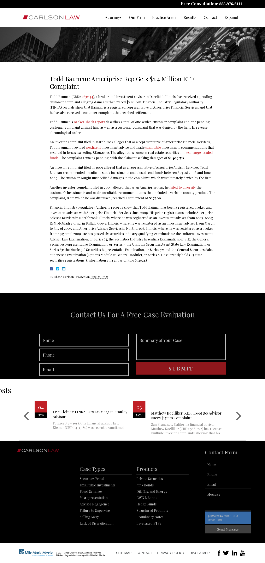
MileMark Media (97, 555)
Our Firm (137, 17)
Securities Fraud (92, 499)
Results (190, 17)
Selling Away (89, 537)
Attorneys (113, 17)
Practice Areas (164, 17)
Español (231, 17)
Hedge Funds (146, 524)
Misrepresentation (94, 518)
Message (242, 500)
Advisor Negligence (94, 524)
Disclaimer (199, 553)
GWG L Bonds (146, 518)
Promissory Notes (149, 537)
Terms (233, 520)
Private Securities (149, 499)
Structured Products (152, 530)
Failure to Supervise (95, 530)
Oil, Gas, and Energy (151, 511)
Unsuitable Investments (97, 505)
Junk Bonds (145, 505)
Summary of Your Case (181, 360)
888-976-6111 (230, 4)
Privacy (225, 520)
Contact (210, 17)
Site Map (123, 553)
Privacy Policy (170, 553)
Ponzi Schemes (91, 511)
